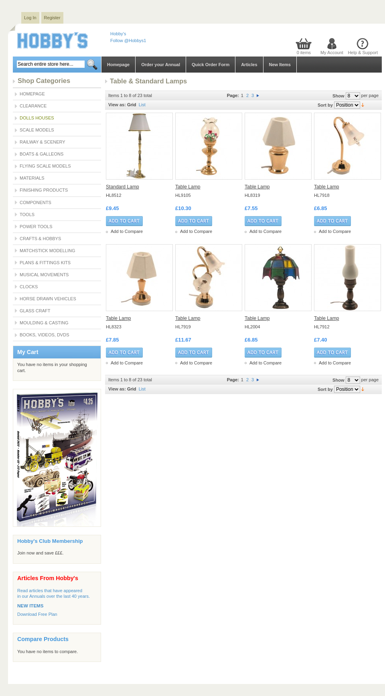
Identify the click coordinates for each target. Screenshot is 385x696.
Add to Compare (127, 231)
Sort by (325, 105)
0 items (304, 52)
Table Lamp (188, 187)
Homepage (118, 64)
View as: (117, 104)
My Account (331, 52)
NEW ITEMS (30, 605)
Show (338, 95)
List (142, 104)
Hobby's (118, 33)
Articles (249, 64)
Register (52, 17)
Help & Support (363, 52)
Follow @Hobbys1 (128, 40)
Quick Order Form (210, 64)
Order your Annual (160, 64)
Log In (30, 17)
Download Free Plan (37, 614)
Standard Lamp (122, 187)
